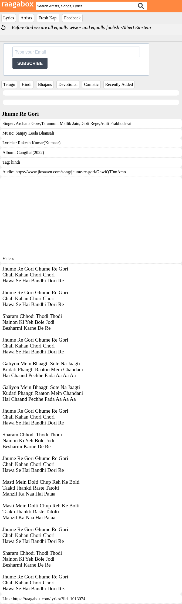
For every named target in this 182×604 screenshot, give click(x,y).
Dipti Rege (89, 123)
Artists (26, 18)
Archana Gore (28, 123)
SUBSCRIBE (30, 63)
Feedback (72, 18)
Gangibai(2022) (30, 152)
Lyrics (8, 18)
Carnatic (91, 84)
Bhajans (45, 84)
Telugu (9, 84)
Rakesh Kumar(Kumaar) (39, 143)
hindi (15, 162)
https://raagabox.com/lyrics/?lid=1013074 (49, 598)
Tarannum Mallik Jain (60, 123)
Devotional (67, 84)
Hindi (26, 84)
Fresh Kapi (48, 18)
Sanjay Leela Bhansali (34, 133)
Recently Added (119, 84)
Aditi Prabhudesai (115, 123)
